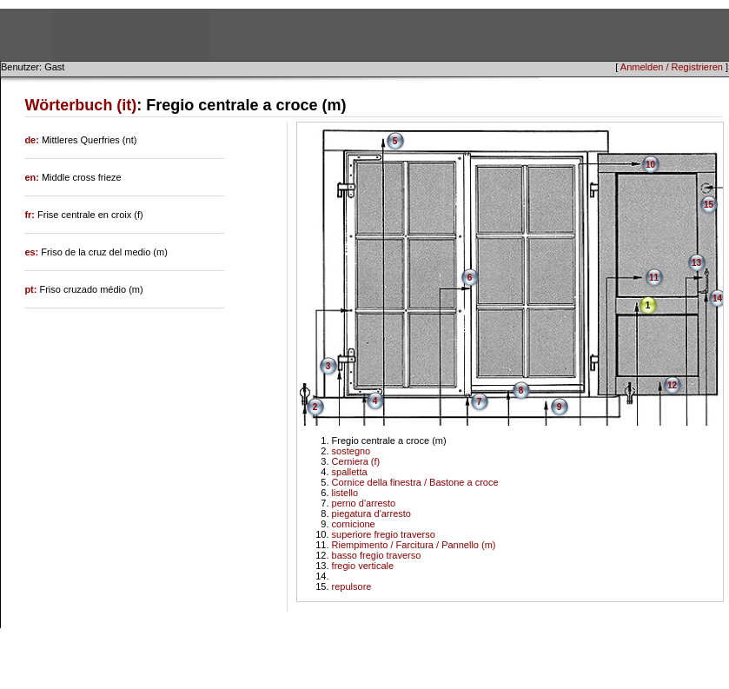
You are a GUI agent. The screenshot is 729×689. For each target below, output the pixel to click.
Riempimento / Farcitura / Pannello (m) (414, 545)
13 (696, 263)
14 (717, 298)
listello (345, 492)
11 (654, 277)
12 (672, 385)
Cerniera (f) (356, 461)
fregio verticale (363, 565)
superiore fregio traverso (383, 534)
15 (708, 204)
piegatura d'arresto (371, 513)
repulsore (352, 586)
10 (650, 164)
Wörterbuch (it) (80, 105)
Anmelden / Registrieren (671, 67)
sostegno (351, 451)
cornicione (353, 524)
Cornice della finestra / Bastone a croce (415, 482)
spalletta (350, 472)
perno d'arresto (364, 503)
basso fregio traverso (376, 555)
